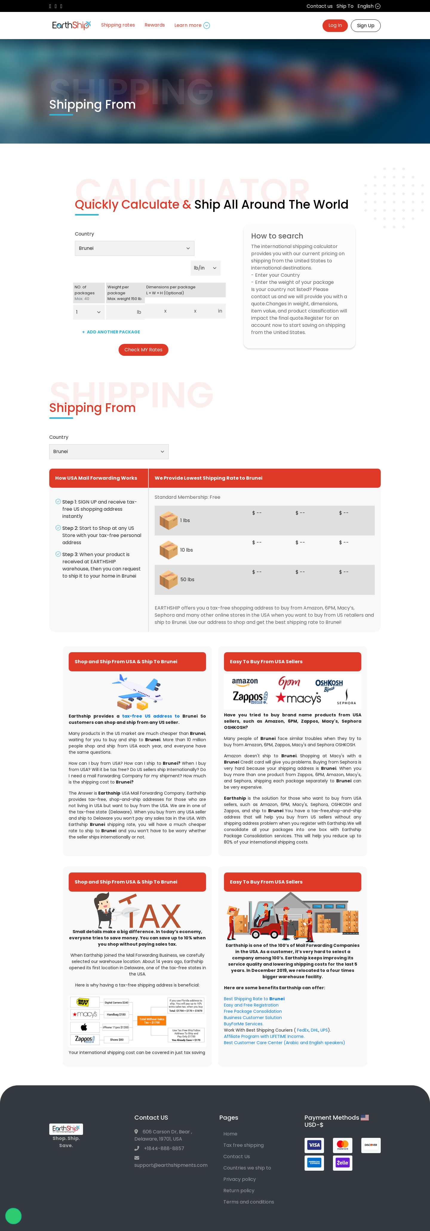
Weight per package (125, 293)
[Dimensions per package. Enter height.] (207, 311)
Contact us (320, 6)
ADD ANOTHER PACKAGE (111, 332)
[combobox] (134, 248)
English (369, 6)
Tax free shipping (243, 1145)
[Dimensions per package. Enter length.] (153, 311)
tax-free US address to (151, 716)
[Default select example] (206, 268)
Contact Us (236, 1156)
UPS (324, 1030)
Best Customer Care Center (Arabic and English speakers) (284, 1043)
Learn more (192, 25)
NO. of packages (89, 293)
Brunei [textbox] (86, 248)
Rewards (155, 24)
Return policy (238, 1190)
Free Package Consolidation (253, 1011)
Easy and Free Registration (251, 1005)
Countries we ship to (247, 1167)
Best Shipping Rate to (254, 999)
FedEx (303, 1030)
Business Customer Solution (253, 1018)
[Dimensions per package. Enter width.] (180, 311)
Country (84, 233)
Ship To (345, 6)
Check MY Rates (143, 349)
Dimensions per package (185, 290)
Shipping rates (118, 24)
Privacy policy (239, 1179)
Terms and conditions (248, 1201)
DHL (314, 1030)
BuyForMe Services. (243, 1024)
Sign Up (365, 25)
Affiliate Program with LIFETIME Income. (264, 1036)
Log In (335, 25)
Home (230, 1133)
